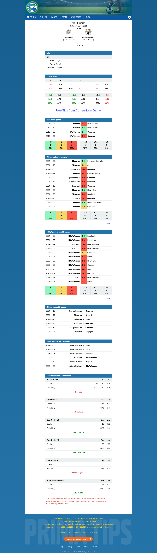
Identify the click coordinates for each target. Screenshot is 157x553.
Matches (31, 17)
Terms (78, 547)
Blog (88, 17)
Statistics (76, 17)
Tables (43, 17)
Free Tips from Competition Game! (78, 110)
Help (61, 547)
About (86, 547)
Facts (54, 17)
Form (64, 17)
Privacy (69, 547)
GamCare (93, 533)
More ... (109, 224)
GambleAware (65, 533)
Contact (94, 547)
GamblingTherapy (80, 533)
